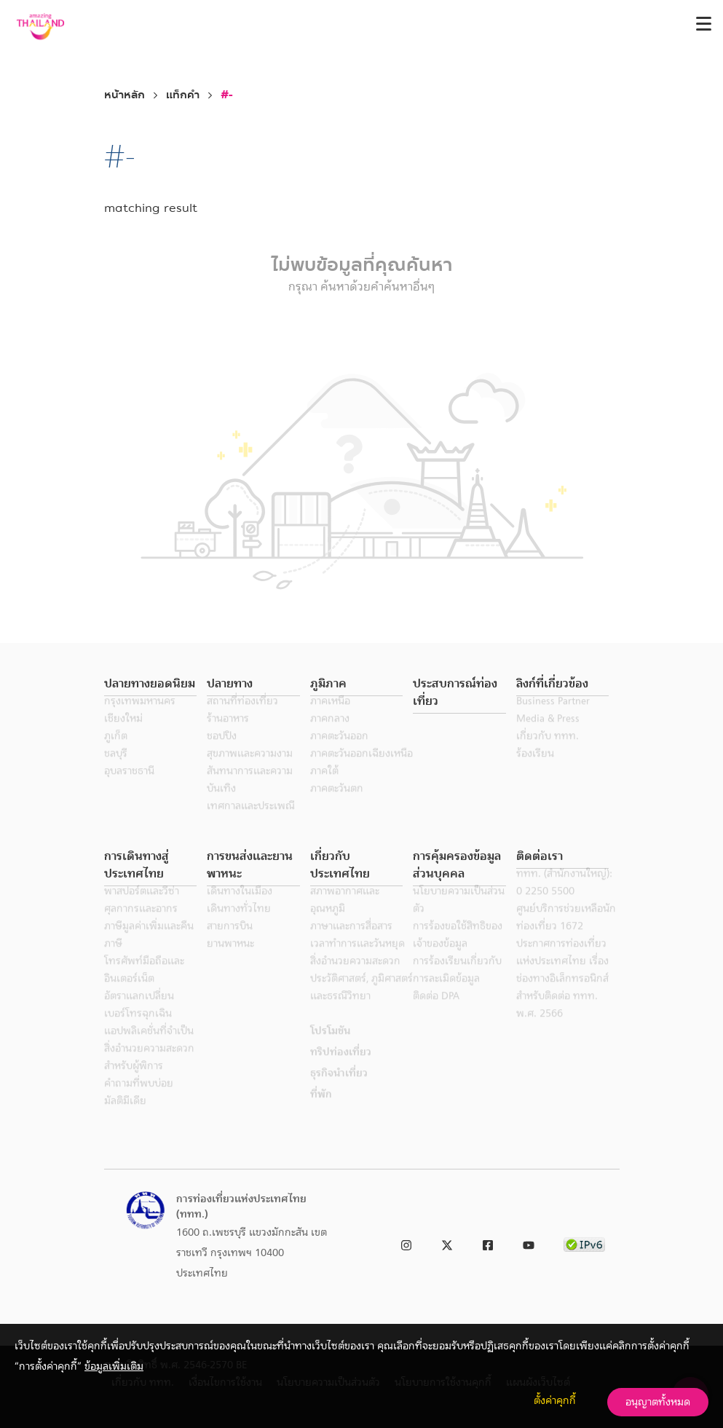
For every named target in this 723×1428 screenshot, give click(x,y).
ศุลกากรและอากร (141, 925)
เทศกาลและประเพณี (251, 823)
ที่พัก (321, 1111)
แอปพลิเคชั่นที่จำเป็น (149, 1048)
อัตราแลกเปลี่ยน (139, 1013)
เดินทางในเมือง (239, 908)
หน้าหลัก (124, 95)
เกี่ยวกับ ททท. (547, 753)
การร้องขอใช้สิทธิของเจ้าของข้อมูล (457, 951)
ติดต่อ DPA (436, 1013)
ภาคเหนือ (330, 718)
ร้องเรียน (535, 770)
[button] (150, 684)
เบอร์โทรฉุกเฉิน (138, 1030)
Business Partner (553, 718)
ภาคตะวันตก (336, 805)
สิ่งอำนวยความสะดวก (355, 978)
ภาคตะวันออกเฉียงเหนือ (361, 770)
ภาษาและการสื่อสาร (351, 943)
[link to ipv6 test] (584, 1243)
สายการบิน (230, 943)
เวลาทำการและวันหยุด (357, 960)
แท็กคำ (182, 95)
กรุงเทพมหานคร (139, 718)
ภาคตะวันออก (339, 753)
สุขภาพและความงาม (250, 770)
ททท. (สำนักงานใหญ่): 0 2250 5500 (564, 899)
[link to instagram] (406, 1243)
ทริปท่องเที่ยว (340, 1069)
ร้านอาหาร (228, 735)
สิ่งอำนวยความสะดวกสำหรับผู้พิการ (149, 1074)
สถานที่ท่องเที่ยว (242, 718)
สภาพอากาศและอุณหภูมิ (344, 916)
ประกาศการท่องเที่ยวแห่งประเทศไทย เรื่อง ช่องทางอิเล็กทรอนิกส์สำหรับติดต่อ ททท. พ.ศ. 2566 (562, 995)
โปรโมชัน (330, 1048)
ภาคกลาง (329, 735)
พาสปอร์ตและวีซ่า (141, 908)
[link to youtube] (528, 1243)
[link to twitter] (447, 1243)
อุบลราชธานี (129, 788)
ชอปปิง (222, 753)
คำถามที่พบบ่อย (138, 1100)
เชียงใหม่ (123, 735)
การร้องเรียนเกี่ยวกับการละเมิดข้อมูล (457, 986)
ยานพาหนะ (230, 960)
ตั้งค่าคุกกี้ (555, 1400)
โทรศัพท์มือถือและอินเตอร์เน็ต (144, 986)
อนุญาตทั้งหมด (657, 1402)
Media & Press (548, 735)
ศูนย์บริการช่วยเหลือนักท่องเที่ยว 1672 (566, 934)
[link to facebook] (488, 1243)
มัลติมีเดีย (125, 1118)
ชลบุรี (115, 770)
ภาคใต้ (324, 788)
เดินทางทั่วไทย (239, 925)
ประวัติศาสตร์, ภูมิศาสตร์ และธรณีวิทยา (361, 1004)
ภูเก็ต (115, 753)
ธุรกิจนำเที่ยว (339, 1090)
